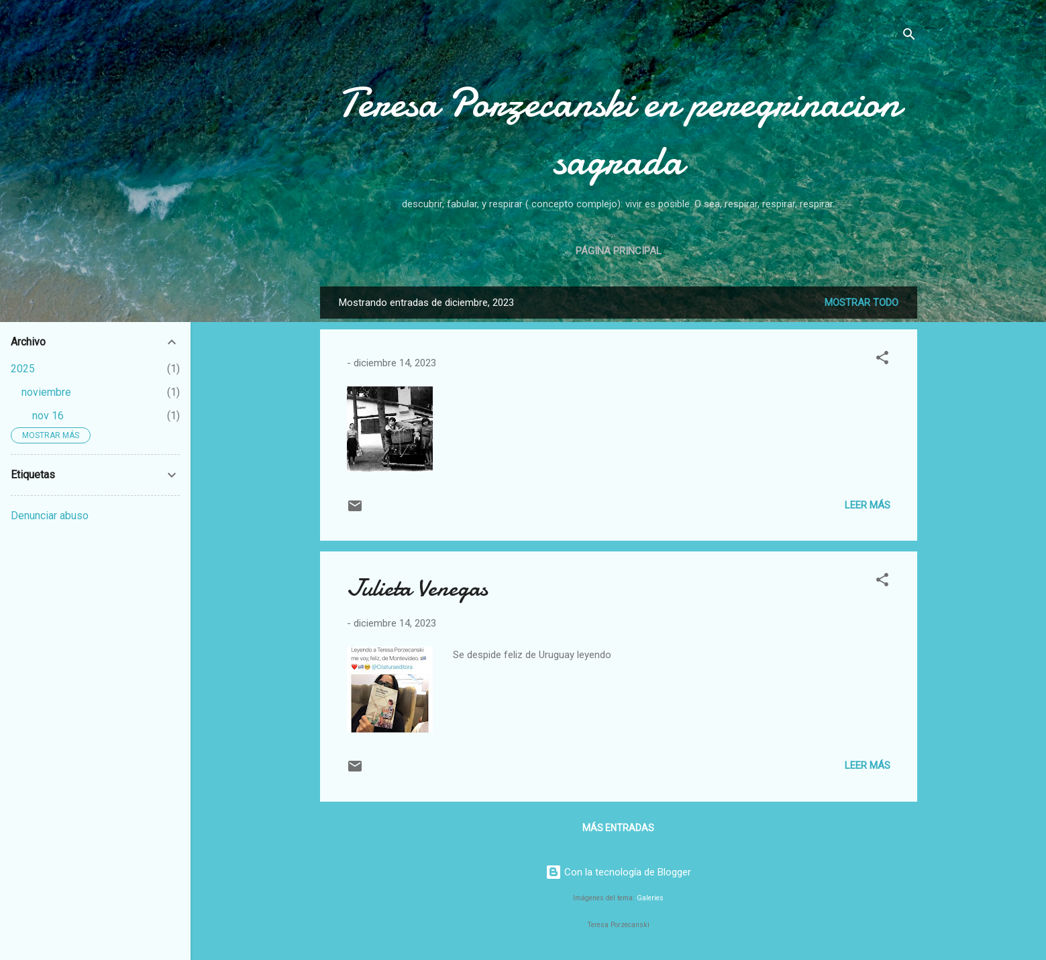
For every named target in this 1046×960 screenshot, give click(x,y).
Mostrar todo (861, 303)
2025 (23, 368)
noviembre (46, 392)
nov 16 (48, 415)
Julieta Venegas (417, 588)
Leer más (867, 505)
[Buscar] (909, 36)
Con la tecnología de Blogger (618, 872)
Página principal (619, 251)
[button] (882, 360)
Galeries (650, 898)
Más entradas (618, 827)
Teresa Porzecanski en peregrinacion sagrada (618, 131)
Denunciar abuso (50, 515)
